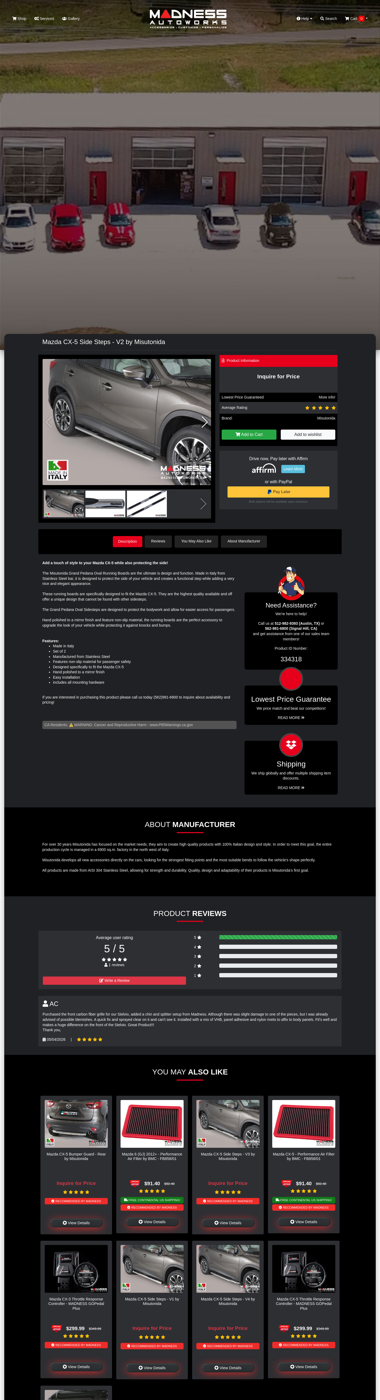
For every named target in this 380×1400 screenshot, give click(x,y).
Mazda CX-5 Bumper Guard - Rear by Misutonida (76, 1155)
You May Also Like (198, 541)
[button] (204, 422)
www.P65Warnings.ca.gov (171, 724)
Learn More (293, 469)
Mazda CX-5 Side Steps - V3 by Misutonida (228, 1155)
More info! (327, 397)
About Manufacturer (245, 541)
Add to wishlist (307, 434)
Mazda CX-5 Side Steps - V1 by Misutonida (152, 1300)
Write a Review (114, 980)
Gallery (71, 18)
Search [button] (328, 18)
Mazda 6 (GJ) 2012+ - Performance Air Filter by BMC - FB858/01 (152, 1155)
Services (44, 18)
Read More (291, 717)
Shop (19, 18)
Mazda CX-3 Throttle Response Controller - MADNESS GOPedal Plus (76, 1303)
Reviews (160, 541)
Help (305, 18)
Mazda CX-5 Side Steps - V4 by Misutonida (228, 1300)
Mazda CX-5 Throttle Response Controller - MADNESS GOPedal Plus (304, 1303)
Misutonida (326, 418)
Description (127, 541)
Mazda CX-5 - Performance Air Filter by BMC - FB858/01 (304, 1155)
